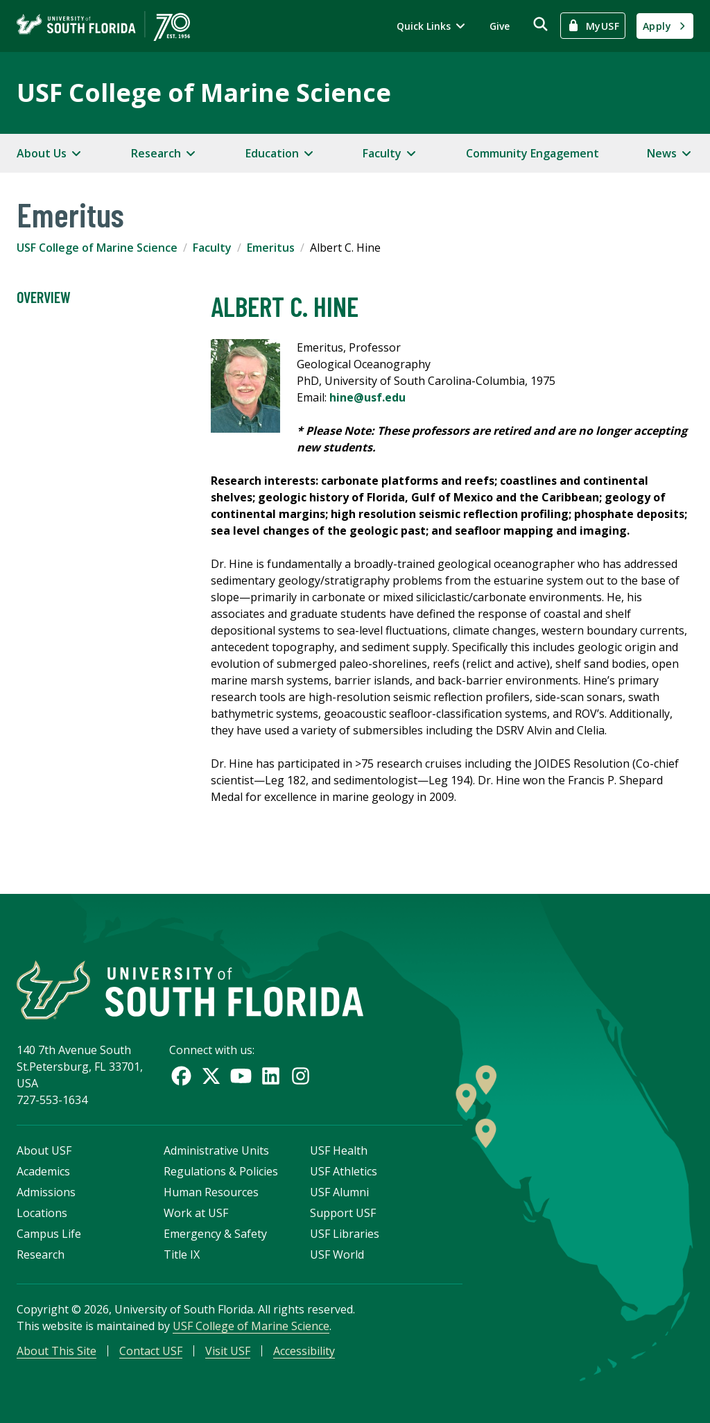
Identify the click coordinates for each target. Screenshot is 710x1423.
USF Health (338, 1150)
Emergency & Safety (215, 1233)
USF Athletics (343, 1171)
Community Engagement (532, 153)
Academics (43, 1171)
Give (500, 26)
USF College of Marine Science (204, 93)
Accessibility (304, 1351)
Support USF (343, 1213)
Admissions (46, 1192)
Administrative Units (216, 1150)
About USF (44, 1150)
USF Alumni (339, 1192)
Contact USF (150, 1351)
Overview (44, 297)
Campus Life (49, 1233)
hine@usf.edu (367, 397)
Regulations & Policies (221, 1171)
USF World (337, 1254)
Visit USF (227, 1351)
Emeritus (271, 247)
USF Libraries (344, 1233)
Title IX (182, 1254)
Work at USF (196, 1213)
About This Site (56, 1351)
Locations (42, 1213)
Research (40, 1254)
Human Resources (211, 1192)
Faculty (212, 247)
